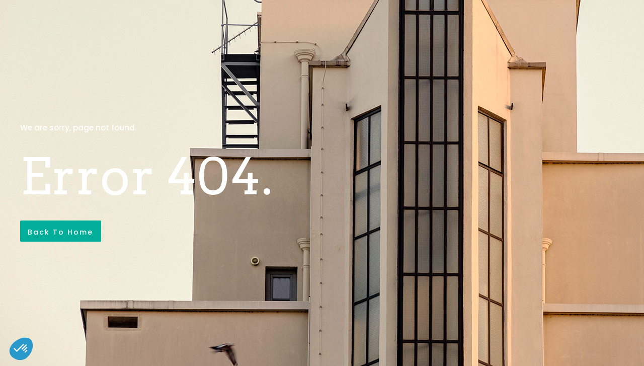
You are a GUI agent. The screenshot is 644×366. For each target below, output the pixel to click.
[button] (21, 349)
